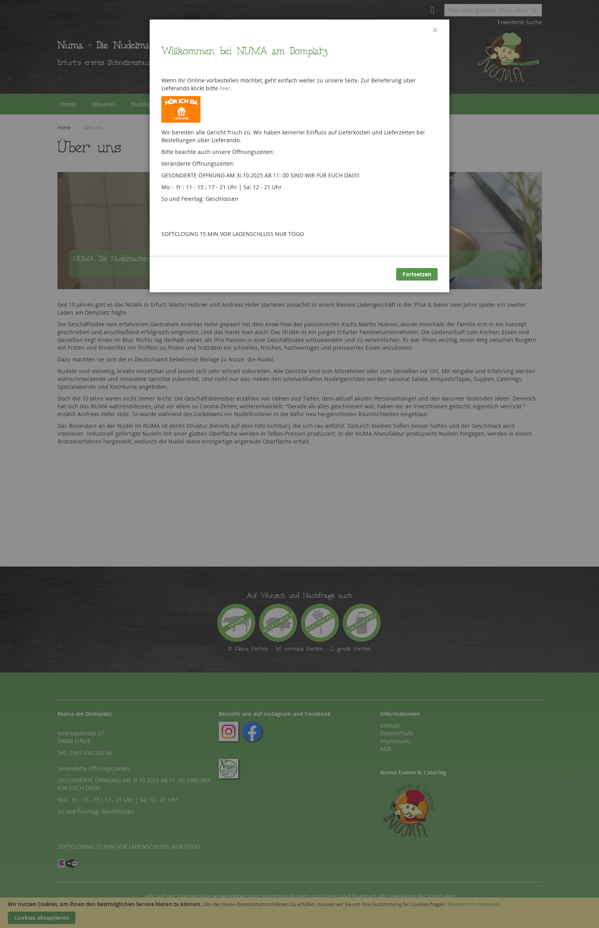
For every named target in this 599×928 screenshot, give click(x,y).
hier (225, 88)
